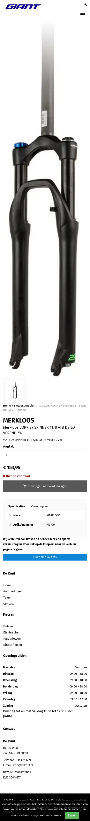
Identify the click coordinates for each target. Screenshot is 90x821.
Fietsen (8, 626)
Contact (8, 604)
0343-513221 (23, 760)
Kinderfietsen (12, 645)
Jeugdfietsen (12, 638)
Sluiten (72, 815)
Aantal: (8, 446)
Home (7, 406)
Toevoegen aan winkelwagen (45, 486)
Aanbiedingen (13, 591)
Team (7, 597)
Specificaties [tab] (16, 506)
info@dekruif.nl (23, 765)
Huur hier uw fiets (45, 557)
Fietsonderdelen (24, 406)
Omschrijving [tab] (39, 506)
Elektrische (10, 632)
